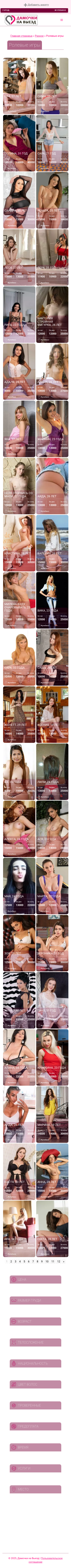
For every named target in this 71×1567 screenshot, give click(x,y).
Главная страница (21, 35)
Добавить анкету (36, 5)
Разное (39, 35)
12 (58, 1261)
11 (52, 1261)
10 (46, 1261)
